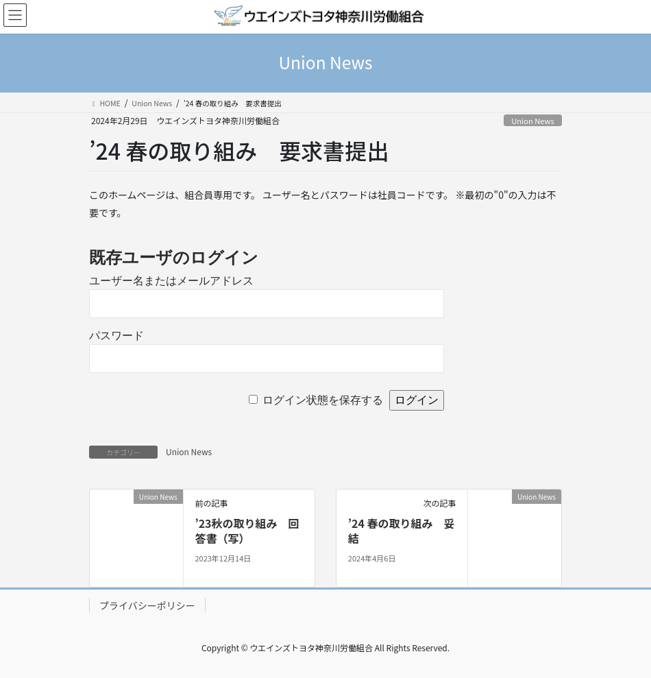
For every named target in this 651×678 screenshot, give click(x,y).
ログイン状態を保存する (322, 400)
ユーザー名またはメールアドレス (171, 281)
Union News (532, 120)
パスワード (116, 335)
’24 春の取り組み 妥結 (401, 530)
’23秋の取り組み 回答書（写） (247, 530)
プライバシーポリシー (147, 605)
